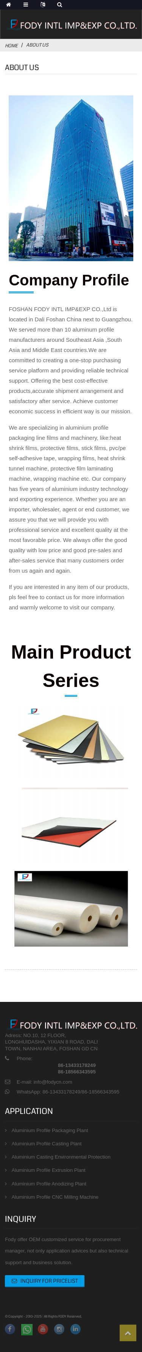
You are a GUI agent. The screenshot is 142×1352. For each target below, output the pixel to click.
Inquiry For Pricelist (49, 1281)
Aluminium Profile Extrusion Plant (49, 1170)
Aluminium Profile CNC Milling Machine (55, 1197)
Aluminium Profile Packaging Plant (50, 1130)
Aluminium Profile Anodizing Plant (49, 1184)
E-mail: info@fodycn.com (44, 1082)
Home (11, 45)
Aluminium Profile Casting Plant (47, 1143)
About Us (37, 45)
